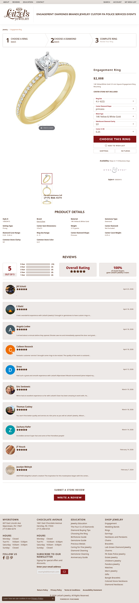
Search (13, 42)
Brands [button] (74, 14)
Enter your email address (49, 566)
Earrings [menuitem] (109, 533)
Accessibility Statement (92, 590)
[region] (47, 90)
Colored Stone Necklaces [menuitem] (116, 581)
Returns (125, 151)
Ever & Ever (41, 221)
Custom (96, 14)
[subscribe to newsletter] (64, 571)
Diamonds (61, 14)
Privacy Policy (56, 590)
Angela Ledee (23, 326)
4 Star (22, 267)
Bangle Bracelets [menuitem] (112, 577)
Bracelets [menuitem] (109, 543)
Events (131, 14)
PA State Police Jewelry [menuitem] (115, 554)
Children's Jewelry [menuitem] (113, 560)
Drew (19, 366)
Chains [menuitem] (108, 540)
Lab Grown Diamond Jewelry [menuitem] (118, 547)
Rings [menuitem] (107, 530)
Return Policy (42, 590)
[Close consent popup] (53, 598)
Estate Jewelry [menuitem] (111, 557)
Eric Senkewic (23, 386)
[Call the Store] (9, 529)
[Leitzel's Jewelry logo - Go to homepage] (17, 14)
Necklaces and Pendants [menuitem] (116, 537)
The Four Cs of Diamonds (82, 526)
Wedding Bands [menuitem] (112, 526)
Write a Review (69, 497)
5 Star (22, 264)
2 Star (22, 272)
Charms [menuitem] (108, 550)
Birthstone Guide (78, 537)
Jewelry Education (79, 523)
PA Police (108, 14)
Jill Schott (21, 286)
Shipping (104, 151)
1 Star (22, 275)
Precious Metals (78, 543)
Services (120, 14)
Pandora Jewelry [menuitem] (112, 564)
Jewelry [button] (85, 14)
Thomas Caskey (24, 406)
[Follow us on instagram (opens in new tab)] (7, 557)
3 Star (22, 269)
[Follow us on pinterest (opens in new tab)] (11, 557)
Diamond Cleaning (79, 550)
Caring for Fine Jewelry (81, 547)
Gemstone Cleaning (80, 554)
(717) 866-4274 (53, 197)
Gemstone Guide (78, 540)
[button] (28, 2)
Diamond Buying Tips (80, 530)
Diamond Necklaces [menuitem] (114, 584)
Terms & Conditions (72, 590)
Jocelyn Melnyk (24, 466)
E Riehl (19, 306)
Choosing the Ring (79, 533)
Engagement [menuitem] (111, 523)
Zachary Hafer (23, 426)
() (52, 264)
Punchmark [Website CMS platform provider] (74, 599)
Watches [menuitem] (109, 567)
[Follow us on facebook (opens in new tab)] (4, 557)
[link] (6, 2)
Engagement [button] (45, 14)
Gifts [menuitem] (107, 574)
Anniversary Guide (79, 557)
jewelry (5, 30)
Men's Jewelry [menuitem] (111, 571)
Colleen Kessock (24, 346)
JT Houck (20, 446)
